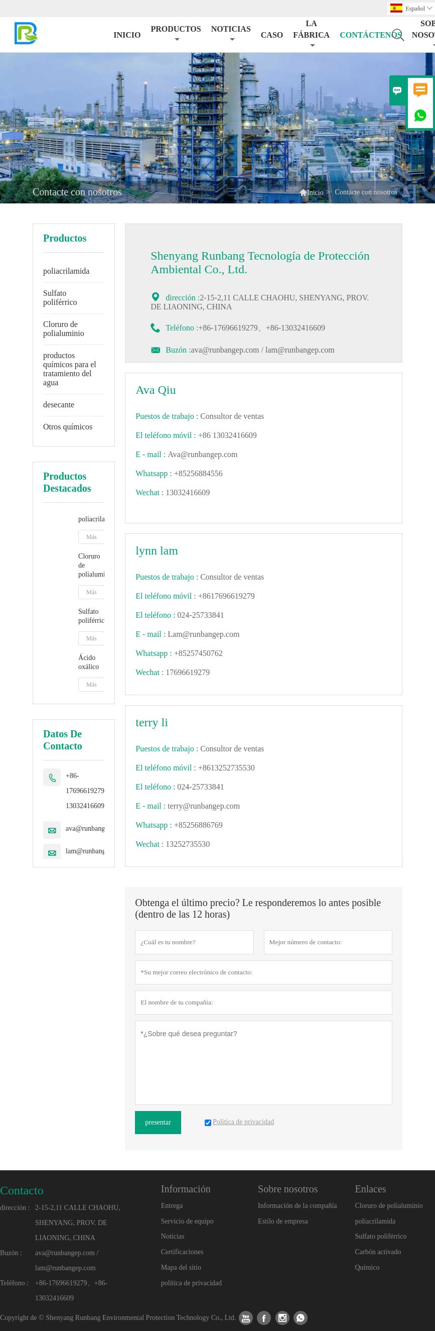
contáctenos (371, 35)
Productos (176, 34)
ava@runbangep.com (95, 828)
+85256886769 (198, 825)
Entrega (172, 1205)
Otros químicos (67, 426)
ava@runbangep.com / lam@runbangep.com (262, 350)
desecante (58, 404)
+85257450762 (198, 653)
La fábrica (311, 34)
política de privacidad (191, 1283)
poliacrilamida (66, 271)
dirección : (15, 1207)
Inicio (126, 35)
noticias (231, 34)
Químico (367, 1267)
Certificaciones (182, 1252)
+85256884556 (198, 473)
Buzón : (178, 350)
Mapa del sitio (181, 1267)
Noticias (173, 1236)
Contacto (22, 1190)
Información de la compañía (297, 1205)
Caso (272, 35)
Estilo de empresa (283, 1221)
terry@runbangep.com (204, 806)
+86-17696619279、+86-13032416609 (95, 791)
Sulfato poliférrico (60, 297)
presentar (158, 1122)
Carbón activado (378, 1252)
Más (91, 536)
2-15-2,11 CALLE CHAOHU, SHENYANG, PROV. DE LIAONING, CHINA (77, 1223)
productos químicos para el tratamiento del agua (69, 369)
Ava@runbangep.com (202, 454)
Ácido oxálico (88, 662)
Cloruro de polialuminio (63, 329)
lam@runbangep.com (96, 851)
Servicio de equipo (187, 1221)
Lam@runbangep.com (203, 634)
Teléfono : (14, 1283)
